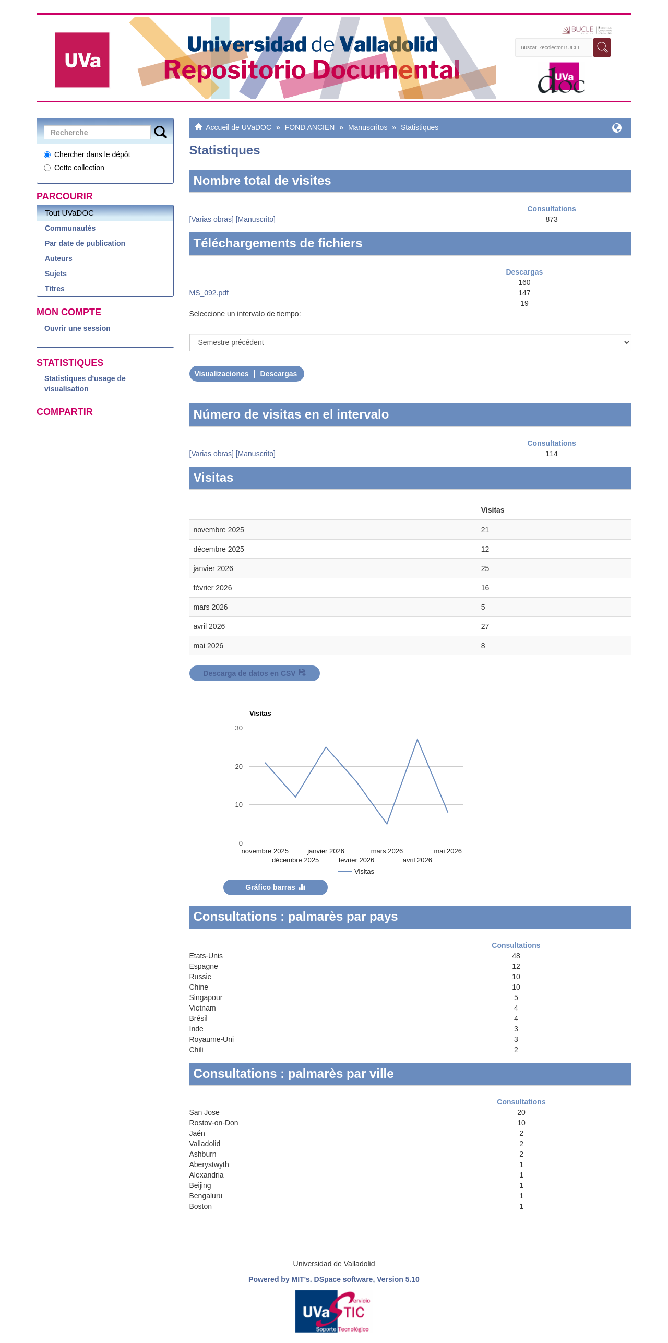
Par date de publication (85, 243)
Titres (55, 288)
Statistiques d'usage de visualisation (85, 383)
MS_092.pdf (209, 293)
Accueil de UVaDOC (238, 127)
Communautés (70, 228)
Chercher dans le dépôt (87, 154)
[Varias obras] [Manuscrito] (232, 219)
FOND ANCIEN (310, 127)
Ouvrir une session (77, 328)
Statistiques (419, 127)
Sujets (56, 273)
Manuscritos (367, 127)
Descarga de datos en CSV (254, 673)
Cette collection (74, 167)
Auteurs (59, 258)
